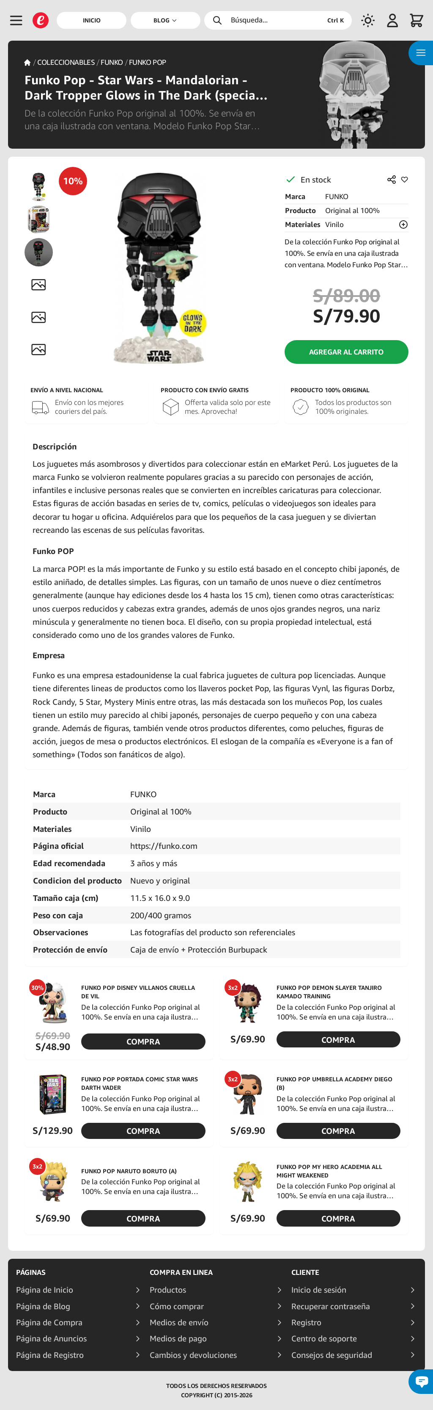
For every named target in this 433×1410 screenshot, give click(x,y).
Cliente (305, 1272)
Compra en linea (181, 1272)
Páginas (31, 1272)
